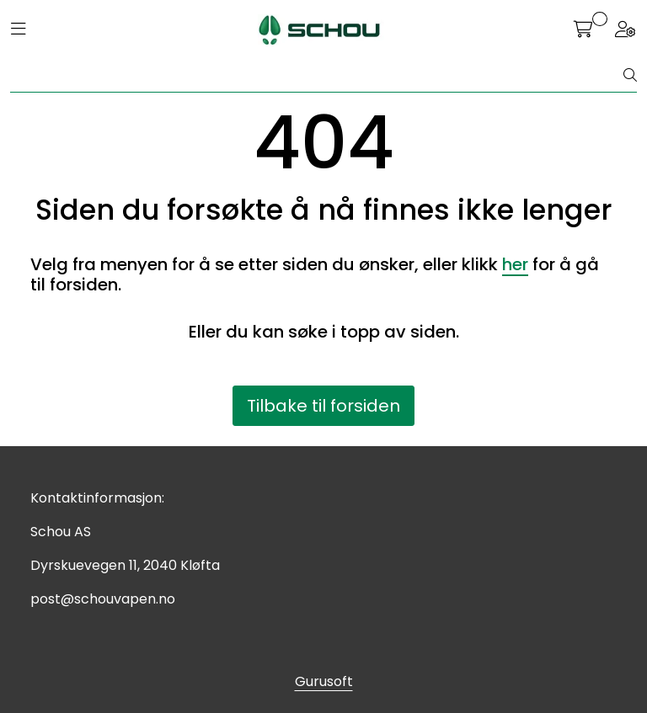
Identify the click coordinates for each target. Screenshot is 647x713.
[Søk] (317, 76)
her (515, 264)
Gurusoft (324, 681)
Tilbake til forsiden (323, 406)
